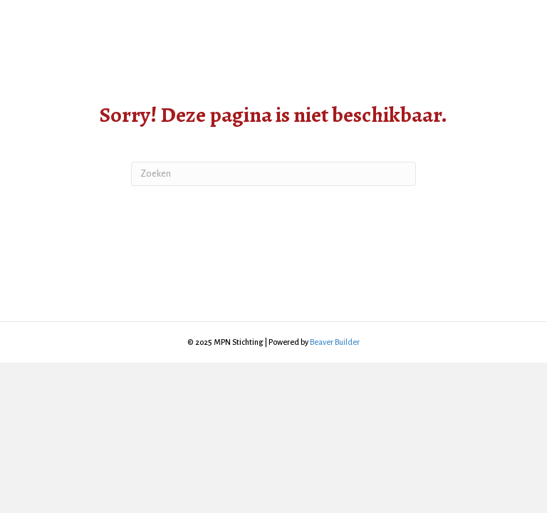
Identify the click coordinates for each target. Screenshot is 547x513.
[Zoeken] (273, 174)
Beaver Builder (335, 342)
